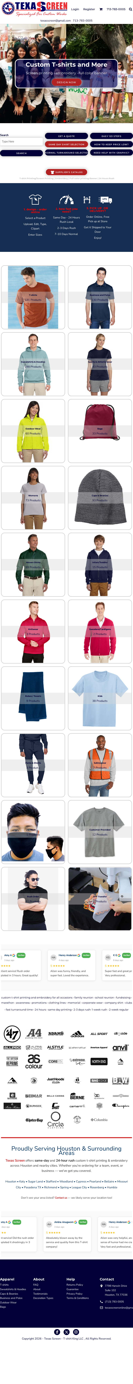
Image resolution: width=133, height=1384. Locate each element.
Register (89, 9)
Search (4, 135)
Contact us (61, 1198)
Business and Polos (11, 1298)
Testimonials (40, 1293)
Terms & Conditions (77, 1298)
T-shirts (4, 1284)
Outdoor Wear (8, 1302)
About (36, 1289)
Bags (3, 1307)
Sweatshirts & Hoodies (13, 1289)
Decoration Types (43, 1298)
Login (75, 9)
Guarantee (72, 1289)
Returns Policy (74, 1284)
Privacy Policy (74, 1293)
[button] (101, 9)
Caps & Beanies (9, 1293)
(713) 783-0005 (114, 1301)
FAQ (35, 1284)
